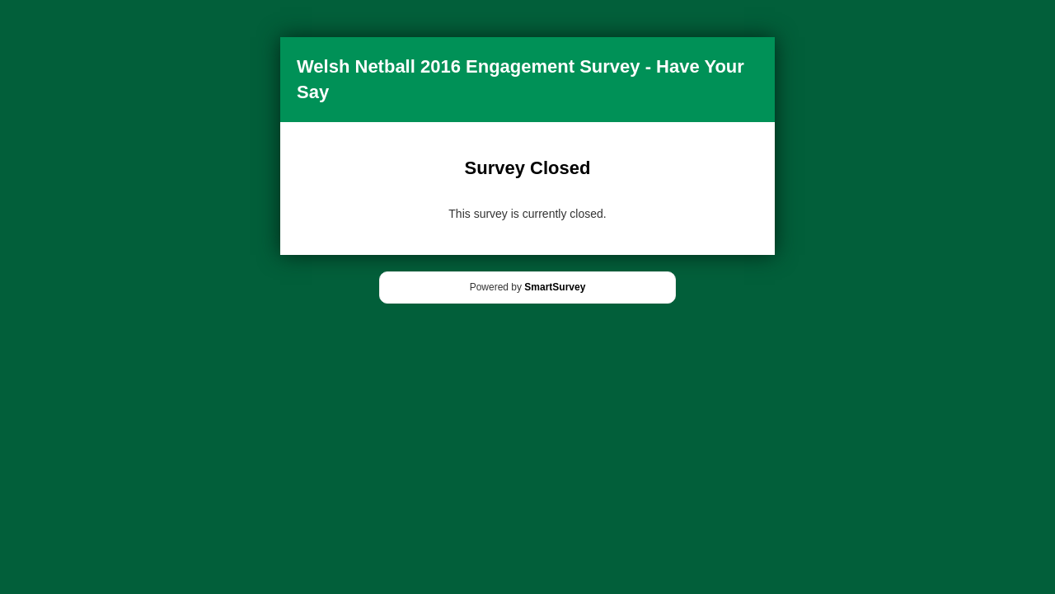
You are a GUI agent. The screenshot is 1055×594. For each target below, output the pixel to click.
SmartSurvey (554, 287)
